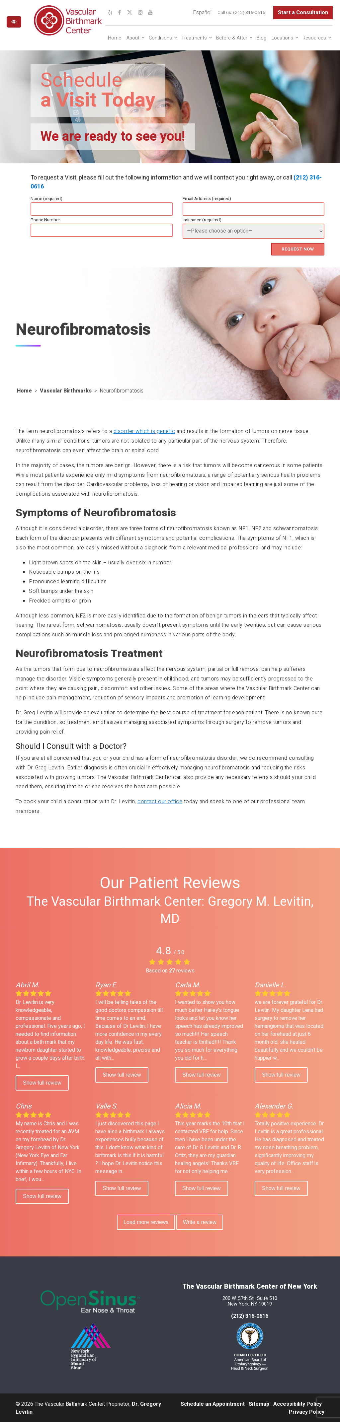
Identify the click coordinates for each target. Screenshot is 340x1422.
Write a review (200, 1221)
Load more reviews (145, 1221)
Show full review (42, 1082)
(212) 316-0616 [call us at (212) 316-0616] (249, 12)
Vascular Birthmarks (66, 390)
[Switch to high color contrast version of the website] (14, 22)
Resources (314, 38)
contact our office (159, 801)
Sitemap (259, 1403)
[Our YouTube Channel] (150, 13)
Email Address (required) (207, 198)
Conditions (160, 38)
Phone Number (45, 220)
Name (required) (46, 198)
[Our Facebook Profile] (119, 13)
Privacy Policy (306, 1411)
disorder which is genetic (144, 431)
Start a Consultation (303, 13)
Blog (261, 38)
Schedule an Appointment (213, 1403)
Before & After (231, 38)
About (133, 38)
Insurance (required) (202, 220)
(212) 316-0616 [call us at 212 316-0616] (249, 1315)
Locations (282, 38)
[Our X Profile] (129, 13)
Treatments (194, 38)
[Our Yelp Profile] (110, 13)
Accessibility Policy (297, 1403)
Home (114, 38)
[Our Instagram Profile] (140, 13)
